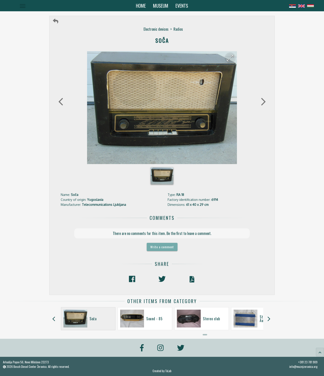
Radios (178, 29)
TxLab (168, 371)
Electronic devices (156, 29)
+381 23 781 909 (307, 362)
